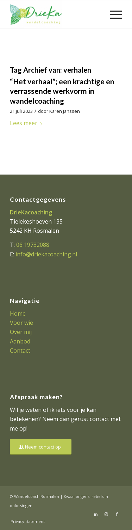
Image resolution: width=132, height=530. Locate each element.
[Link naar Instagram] (106, 514)
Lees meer (26, 123)
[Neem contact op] (40, 447)
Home (18, 313)
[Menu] (112, 14)
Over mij (21, 332)
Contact (20, 350)
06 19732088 (32, 245)
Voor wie (21, 323)
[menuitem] (112, 14)
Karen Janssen (64, 111)
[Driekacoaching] (55, 14)
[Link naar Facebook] (117, 514)
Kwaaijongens (76, 496)
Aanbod (20, 341)
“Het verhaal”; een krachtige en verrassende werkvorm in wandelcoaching (62, 91)
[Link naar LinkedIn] (95, 514)
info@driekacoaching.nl (46, 254)
